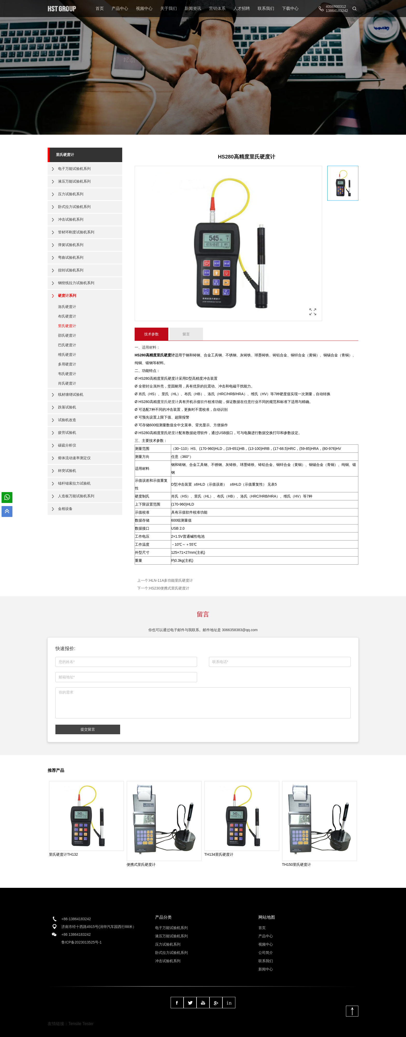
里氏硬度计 (65, 155)
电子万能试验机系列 (74, 169)
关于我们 (168, 8)
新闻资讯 (193, 8)
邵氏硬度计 (67, 335)
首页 (100, 8)
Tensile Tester (81, 1023)
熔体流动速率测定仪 (74, 458)
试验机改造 (67, 420)
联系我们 (266, 8)
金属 (153, 386)
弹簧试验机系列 (70, 245)
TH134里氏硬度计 (218, 854)
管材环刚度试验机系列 (76, 232)
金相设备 (65, 509)
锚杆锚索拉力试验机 (74, 483)
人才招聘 (241, 8)
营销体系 (217, 8)
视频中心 (144, 8)
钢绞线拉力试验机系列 (76, 283)
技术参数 (151, 334)
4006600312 (336, 6)
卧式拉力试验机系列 (74, 207)
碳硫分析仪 (67, 445)
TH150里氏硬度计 (296, 864)
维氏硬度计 (67, 354)
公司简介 (265, 952)
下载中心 (290, 8)
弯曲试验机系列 (70, 257)
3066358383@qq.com (240, 630)
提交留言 (88, 729)
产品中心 (120, 8)
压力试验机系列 (70, 194)
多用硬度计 (67, 364)
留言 (186, 334)
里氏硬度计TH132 (63, 854)
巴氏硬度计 (67, 345)
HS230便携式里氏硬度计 (169, 588)
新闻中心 (265, 969)
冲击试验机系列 (70, 219)
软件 (204, 402)
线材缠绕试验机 (70, 394)
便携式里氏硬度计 (141, 864)
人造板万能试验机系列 (76, 496)
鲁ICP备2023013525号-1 (81, 942)
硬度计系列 (67, 295)
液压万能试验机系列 (74, 181)
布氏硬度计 (67, 316)
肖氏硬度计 (67, 383)
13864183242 (337, 11)
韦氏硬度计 (67, 374)
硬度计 (173, 433)
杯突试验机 (67, 471)
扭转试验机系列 (70, 270)
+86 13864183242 (76, 934)
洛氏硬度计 (67, 307)
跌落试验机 (67, 407)
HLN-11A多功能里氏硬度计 (171, 580)
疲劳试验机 (67, 432)
